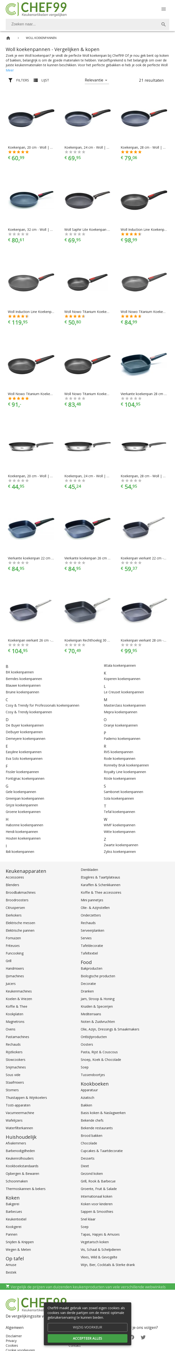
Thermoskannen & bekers (26, 1188)
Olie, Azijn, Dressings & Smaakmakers (110, 1029)
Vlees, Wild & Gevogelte (99, 1257)
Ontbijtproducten (94, 1037)
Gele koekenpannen (21, 791)
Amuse (11, 1264)
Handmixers (15, 968)
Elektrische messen (20, 923)
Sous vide (13, 1074)
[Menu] (163, 9)
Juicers (11, 983)
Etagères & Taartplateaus (100, 877)
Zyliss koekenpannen (120, 851)
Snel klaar (88, 1219)
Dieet (85, 1166)
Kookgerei (13, 1226)
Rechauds (13, 1044)
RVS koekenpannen (118, 752)
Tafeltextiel (89, 953)
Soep (85, 1067)
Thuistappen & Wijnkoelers (26, 1097)
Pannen (11, 1234)
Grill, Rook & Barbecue (98, 1181)
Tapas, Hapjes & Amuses (100, 1234)
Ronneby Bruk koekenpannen (126, 765)
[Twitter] (143, 1337)
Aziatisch (87, 1097)
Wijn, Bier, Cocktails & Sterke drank (108, 1264)
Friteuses (13, 945)
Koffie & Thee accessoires (101, 892)
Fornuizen (13, 938)
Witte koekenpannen (119, 831)
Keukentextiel (16, 1219)
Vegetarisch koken (95, 1242)
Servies (86, 938)
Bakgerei (12, 1204)
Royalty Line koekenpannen (125, 772)
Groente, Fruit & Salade (99, 1188)
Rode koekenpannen (119, 758)
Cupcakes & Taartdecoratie (102, 1150)
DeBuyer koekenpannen (24, 732)
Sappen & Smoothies (97, 1211)
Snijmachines (16, 1067)
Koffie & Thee (16, 1006)
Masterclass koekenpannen (125, 705)
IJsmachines (15, 976)
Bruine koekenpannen (22, 692)
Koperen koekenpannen (122, 678)
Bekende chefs (92, 1120)
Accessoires (15, 877)
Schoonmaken (17, 1181)
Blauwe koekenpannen (23, 685)
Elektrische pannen (20, 930)
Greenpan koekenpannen (25, 798)
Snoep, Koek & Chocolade (101, 1059)
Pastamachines (17, 1037)
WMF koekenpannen (119, 825)
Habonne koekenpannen (24, 825)
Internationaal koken (96, 1196)
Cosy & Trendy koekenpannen (29, 712)
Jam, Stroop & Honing (97, 999)
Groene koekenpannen (23, 811)
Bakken (86, 1105)
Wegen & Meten (18, 1249)
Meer (10, 70)
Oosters (87, 1044)
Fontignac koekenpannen (25, 778)
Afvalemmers (16, 1143)
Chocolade (89, 1143)
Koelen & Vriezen (19, 999)
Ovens (10, 1029)
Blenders (12, 885)
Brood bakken (91, 1135)
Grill (8, 961)
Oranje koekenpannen (121, 725)
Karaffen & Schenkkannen (100, 885)
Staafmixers (15, 1082)
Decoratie (88, 983)
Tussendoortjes (93, 1074)
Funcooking (15, 953)
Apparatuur (89, 1090)
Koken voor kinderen (97, 1204)
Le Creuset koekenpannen (124, 692)
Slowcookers (15, 1059)
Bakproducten (91, 968)
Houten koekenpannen (23, 838)
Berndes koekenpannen (24, 678)
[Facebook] (131, 1337)
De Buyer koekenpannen (25, 725)
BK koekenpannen (20, 672)
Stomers (12, 1090)
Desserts (88, 1158)
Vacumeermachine (20, 1112)
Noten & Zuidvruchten (98, 1021)
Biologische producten (98, 976)
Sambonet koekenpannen (123, 791)
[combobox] (87, 24)
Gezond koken (92, 1173)
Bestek (11, 1272)
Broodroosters (17, 900)
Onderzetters (91, 915)
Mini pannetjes (92, 900)
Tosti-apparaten (18, 1105)
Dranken (87, 991)
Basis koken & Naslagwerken (103, 1112)
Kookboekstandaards (22, 1166)
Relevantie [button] (94, 80)
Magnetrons (15, 1021)
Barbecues (14, 1211)
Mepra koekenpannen (120, 712)
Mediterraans (91, 1014)
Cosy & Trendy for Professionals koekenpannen (42, 705)
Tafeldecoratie (92, 945)
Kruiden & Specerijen (97, 1006)
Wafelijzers (14, 1120)
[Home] (8, 38)
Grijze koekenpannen (22, 805)
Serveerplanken (92, 930)
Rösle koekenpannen (120, 778)
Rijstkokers (14, 1052)
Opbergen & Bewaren (22, 1173)
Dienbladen (89, 869)
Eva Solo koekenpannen (24, 758)
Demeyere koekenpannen (25, 738)
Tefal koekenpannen (119, 811)
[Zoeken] (82, 24)
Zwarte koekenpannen (121, 845)
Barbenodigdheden (20, 1150)
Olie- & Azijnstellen (95, 907)
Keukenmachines (19, 991)
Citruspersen (15, 907)
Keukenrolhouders (20, 1158)
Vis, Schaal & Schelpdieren (101, 1249)
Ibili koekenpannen (20, 851)
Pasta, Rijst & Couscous (99, 1052)
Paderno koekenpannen (122, 738)
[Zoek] (163, 24)
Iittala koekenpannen (120, 665)
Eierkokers (14, 915)
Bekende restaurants (97, 1128)
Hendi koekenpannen (22, 831)
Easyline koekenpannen (24, 752)
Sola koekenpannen (119, 798)
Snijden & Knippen (20, 1242)
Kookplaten (14, 1014)
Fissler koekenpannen (22, 772)
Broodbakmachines (21, 892)
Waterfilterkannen (19, 1128)
